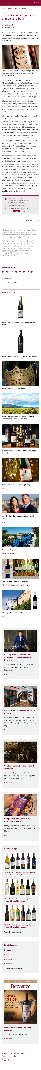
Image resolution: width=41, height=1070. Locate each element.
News (10, 9)
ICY (37, 220)
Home (4, 9)
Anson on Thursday (9, 553)
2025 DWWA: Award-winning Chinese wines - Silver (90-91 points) (19, 926)
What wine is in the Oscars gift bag (16, 485)
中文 (37, 3)
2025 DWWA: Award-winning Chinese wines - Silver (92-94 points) (19, 900)
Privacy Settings (7, 1060)
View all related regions (14, 968)
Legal (4, 1056)
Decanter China (20, 3)
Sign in (4, 282)
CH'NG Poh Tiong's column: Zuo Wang (16, 585)
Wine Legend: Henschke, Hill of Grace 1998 (19, 356)
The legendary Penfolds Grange (14, 613)
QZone (16, 272)
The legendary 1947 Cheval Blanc (15, 581)
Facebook (28, 272)
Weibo (3, 272)
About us (29, 241)
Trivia (4, 488)
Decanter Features (20, 9)
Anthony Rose (10, 25)
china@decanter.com (9, 251)
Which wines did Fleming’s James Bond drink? (18, 517)
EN (34, 3)
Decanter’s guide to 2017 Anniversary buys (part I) (19, 451)
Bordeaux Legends (9, 550)
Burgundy (8, 950)
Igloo (15, 1056)
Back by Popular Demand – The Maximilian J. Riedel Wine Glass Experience (18, 657)
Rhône (6, 954)
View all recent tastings (14, 932)
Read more (9, 674)
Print (32, 272)
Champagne (9, 959)
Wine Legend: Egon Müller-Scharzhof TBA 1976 (19, 323)
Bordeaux (8, 964)
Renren (20, 272)
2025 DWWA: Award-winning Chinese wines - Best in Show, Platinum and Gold (20, 873)
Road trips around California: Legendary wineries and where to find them (18, 417)
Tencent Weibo (11, 272)
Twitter (24, 272)
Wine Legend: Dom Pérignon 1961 (15, 388)
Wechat (7, 272)
